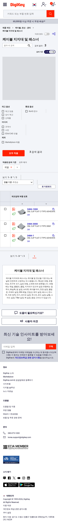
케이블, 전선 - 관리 (23, 28)
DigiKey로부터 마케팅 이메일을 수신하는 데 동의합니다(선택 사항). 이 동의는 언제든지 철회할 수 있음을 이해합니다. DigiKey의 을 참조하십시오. (31, 355)
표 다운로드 (47, 187)
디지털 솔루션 (9, 387)
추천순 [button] (11, 182)
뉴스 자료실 (8, 391)
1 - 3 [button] (10, 177)
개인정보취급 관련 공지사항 (27, 357)
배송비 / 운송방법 (10, 414)
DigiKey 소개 (8, 373)
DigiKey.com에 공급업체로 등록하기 (18, 380)
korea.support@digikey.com (17, 437)
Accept (28, 518)
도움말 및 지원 (9, 407)
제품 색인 (6, 28)
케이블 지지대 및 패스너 (12, 31)
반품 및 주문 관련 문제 (12, 418)
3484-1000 (32, 209)
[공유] (54, 33)
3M (28, 215)
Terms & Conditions (12, 511)
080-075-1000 (11, 433)
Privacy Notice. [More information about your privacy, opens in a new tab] (31, 511)
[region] (29, 504)
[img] (17, 5)
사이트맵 (7, 384)
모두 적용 (13, 153)
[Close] (54, 489)
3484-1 (30, 235)
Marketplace (8, 377)
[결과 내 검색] (15, 45)
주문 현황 (7, 410)
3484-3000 (32, 224)
